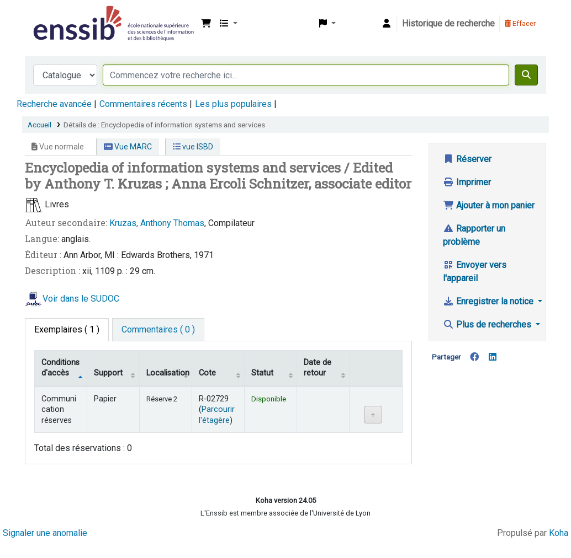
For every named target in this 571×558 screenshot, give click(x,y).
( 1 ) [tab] (66, 329)
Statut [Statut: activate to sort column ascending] (262, 373)
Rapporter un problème (474, 235)
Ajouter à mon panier (489, 205)
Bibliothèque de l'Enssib (58, 15)
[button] (206, 24)
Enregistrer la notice (489, 301)
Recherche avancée (54, 104)
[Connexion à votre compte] (386, 24)
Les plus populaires (233, 104)
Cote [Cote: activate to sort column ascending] (207, 373)
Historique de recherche (448, 23)
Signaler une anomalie (45, 533)
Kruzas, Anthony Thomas (156, 223)
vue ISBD (193, 146)
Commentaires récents (143, 104)
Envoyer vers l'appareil (474, 271)
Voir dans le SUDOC (81, 298)
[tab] (158, 329)
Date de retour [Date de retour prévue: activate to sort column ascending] (317, 368)
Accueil (39, 124)
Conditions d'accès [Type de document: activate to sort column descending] (60, 368)
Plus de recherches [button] (488, 324)
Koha (558, 533)
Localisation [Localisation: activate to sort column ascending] (167, 373)
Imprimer (467, 182)
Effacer (520, 23)
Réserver (467, 159)
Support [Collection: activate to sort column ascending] (108, 373)
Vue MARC (128, 146)
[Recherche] (526, 75)
